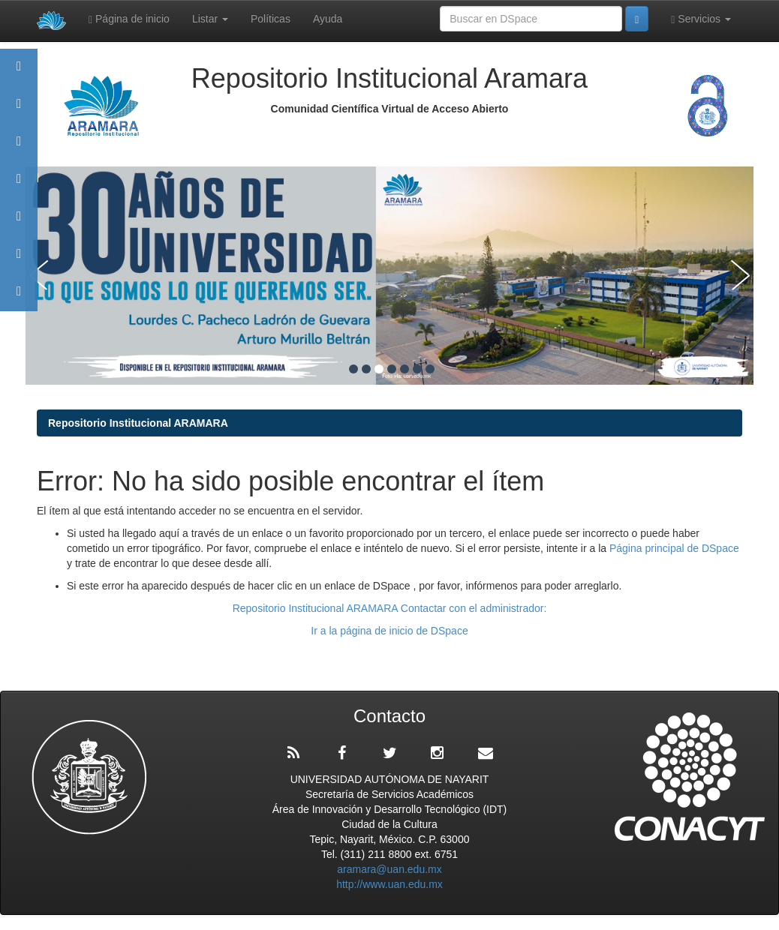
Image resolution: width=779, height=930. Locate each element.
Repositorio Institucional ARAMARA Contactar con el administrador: (390, 608)
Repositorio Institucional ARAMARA (138, 423)
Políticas (270, 19)
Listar (210, 19)
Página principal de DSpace (674, 548)
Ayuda (327, 19)
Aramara (19, 111)
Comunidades (19, 148)
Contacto (19, 298)
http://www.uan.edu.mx (389, 884)
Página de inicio (129, 19)
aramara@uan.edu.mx (389, 869)
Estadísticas (19, 261)
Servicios (701, 19)
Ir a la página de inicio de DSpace (389, 631)
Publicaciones (19, 185)
